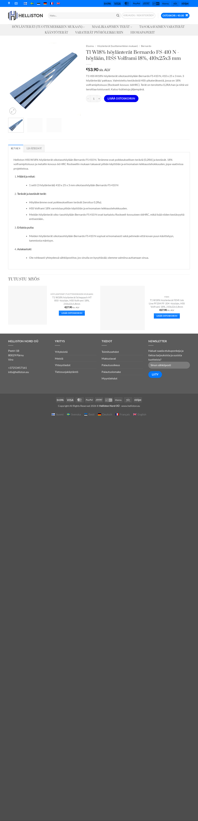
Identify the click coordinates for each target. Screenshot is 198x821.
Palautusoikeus (111, 365)
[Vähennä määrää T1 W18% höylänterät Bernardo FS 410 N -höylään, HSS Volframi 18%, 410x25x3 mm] (88, 98)
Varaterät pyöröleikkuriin (99, 33)
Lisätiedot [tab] (34, 148)
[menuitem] (25, 3)
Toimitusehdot (110, 351)
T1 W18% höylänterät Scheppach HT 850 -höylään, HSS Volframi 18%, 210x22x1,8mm (72, 300)
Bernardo (146, 46)
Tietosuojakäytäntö (66, 371)
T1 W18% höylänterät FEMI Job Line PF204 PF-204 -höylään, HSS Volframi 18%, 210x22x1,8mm (167, 303)
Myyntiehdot (109, 378)
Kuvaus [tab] (16, 148)
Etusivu (90, 46)
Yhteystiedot (62, 365)
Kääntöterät (56, 33)
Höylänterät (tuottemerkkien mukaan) (48, 27)
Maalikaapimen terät (112, 27)
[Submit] (118, 16)
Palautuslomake (111, 371)
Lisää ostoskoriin (121, 98)
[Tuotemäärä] (93, 98)
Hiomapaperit (142, 33)
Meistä (59, 358)
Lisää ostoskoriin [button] (71, 313)
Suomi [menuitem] (60, 414)
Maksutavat (109, 358)
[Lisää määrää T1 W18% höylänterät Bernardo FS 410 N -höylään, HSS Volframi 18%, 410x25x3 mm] (99, 98)
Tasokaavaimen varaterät (161, 27)
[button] (138, 15)
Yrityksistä (61, 351)
